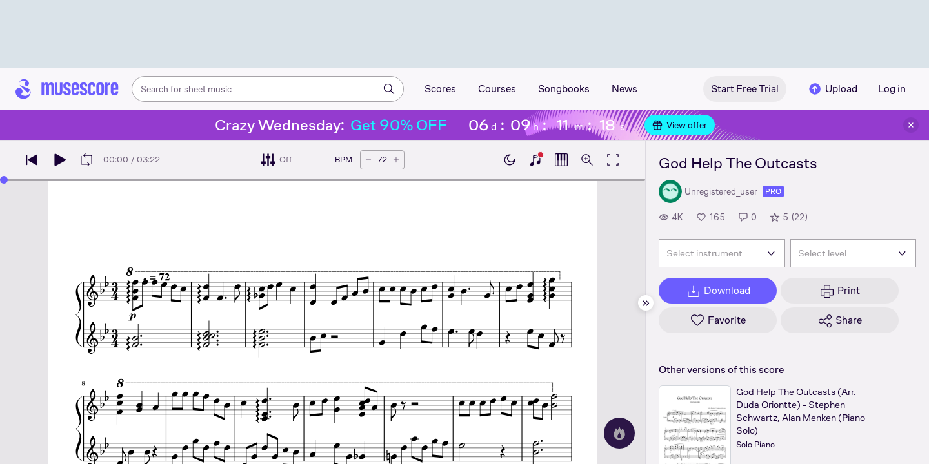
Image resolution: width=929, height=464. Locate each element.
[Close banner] (911, 125)
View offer (679, 125)
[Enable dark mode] (510, 160)
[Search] (389, 89)
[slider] (322, 180)
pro (773, 191)
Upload (832, 89)
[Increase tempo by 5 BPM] (396, 160)
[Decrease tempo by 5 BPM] (368, 160)
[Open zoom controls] (587, 160)
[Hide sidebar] (646, 303)
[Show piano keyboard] (535, 160)
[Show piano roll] (561, 160)
